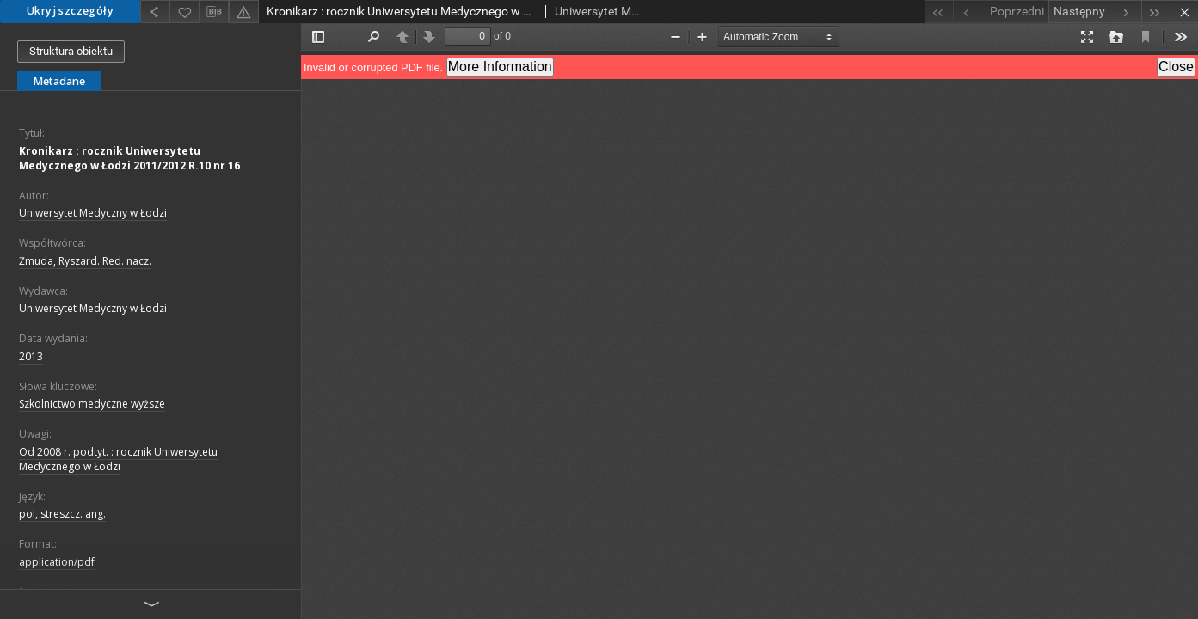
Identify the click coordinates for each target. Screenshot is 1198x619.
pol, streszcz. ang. (62, 513)
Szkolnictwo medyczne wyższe (92, 403)
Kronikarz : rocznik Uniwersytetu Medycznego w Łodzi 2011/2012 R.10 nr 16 (129, 158)
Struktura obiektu (71, 51)
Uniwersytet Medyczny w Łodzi (93, 212)
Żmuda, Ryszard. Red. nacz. (85, 261)
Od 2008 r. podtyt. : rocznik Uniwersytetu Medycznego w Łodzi (118, 459)
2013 (31, 356)
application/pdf (57, 562)
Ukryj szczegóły (70, 10)
